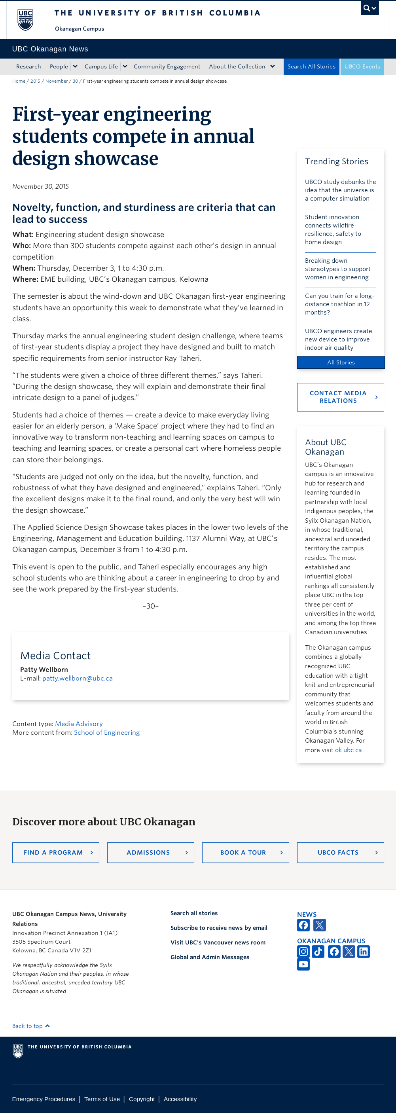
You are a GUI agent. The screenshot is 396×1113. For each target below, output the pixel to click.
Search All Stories (311, 66)
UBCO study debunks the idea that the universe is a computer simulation (340, 190)
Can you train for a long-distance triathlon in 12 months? (340, 304)
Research (28, 66)
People (59, 66)
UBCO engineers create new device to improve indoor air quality (338, 339)
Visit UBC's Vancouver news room (218, 942)
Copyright (142, 1099)
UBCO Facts (338, 852)
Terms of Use (102, 1099)
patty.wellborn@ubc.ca (77, 678)
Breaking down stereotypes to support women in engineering (338, 269)
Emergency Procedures (44, 1099)
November (56, 81)
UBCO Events (362, 66)
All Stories (341, 362)
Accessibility (180, 1099)
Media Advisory (79, 724)
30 (75, 81)
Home (18, 81)
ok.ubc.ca (348, 750)
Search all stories (194, 913)
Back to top (31, 1026)
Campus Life (101, 66)
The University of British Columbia (31, 20)
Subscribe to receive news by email (219, 928)
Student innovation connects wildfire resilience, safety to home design (333, 230)
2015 (35, 81)
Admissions (148, 852)
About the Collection (237, 66)
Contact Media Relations (338, 397)
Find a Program (53, 852)
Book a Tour (243, 852)
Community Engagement (167, 66)
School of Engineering (107, 732)
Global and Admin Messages (210, 957)
